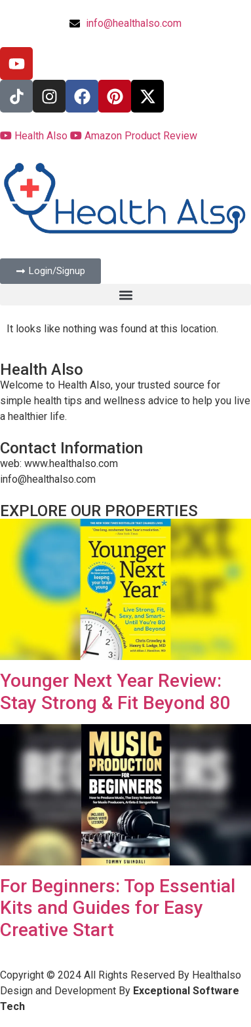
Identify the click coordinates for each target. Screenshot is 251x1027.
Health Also (35, 136)
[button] (125, 294)
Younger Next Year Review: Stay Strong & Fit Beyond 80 (115, 692)
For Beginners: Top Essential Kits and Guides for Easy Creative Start (117, 908)
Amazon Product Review (133, 136)
